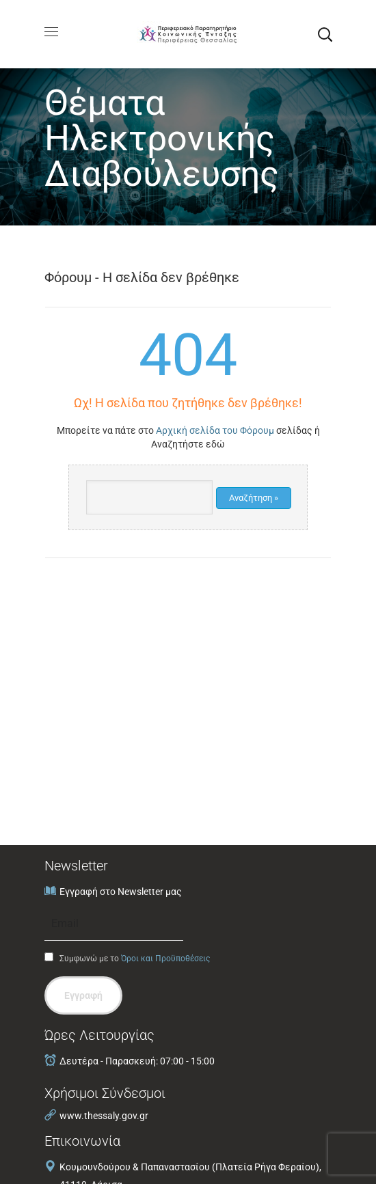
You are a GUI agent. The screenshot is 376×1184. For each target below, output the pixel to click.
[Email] (113, 924)
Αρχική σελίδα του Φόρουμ (215, 430)
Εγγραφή (83, 995)
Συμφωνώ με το (127, 957)
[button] (325, 34)
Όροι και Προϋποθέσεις (165, 958)
